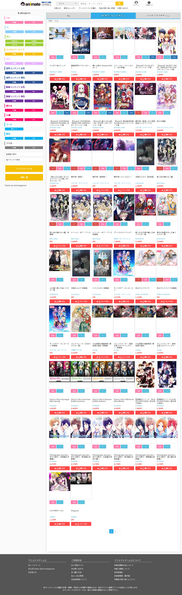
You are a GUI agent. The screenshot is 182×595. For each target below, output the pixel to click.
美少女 (9, 105)
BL (7, 27)
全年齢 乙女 (14, 41)
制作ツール (14, 129)
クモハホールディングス (165, 127)
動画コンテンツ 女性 (15, 87)
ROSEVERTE (139, 239)
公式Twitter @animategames (42, 568)
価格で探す (11, 154)
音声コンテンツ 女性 (15, 68)
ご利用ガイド (77, 565)
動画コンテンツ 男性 (15, 96)
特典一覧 (24, 177)
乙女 (8, 17)
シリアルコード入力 (24, 168)
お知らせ (32, 572)
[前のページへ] (107, 531)
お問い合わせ (77, 568)
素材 (8, 133)
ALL (69, 15)
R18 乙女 (14, 45)
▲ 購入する (59, 79)
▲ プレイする (102, 190)
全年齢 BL (34, 41)
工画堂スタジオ (76, 350)
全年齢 (14, 22)
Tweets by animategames (16, 185)
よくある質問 (77, 576)
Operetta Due (54, 183)
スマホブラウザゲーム (158, 15)
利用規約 (118, 572)
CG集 (8, 115)
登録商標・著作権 (122, 576)
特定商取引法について (123, 565)
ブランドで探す (13, 159)
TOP (50, 21)
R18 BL (34, 45)
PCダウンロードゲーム (113, 15)
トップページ (34, 565)
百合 (8, 58)
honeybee (53, 405)
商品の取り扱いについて (124, 579)
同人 (8, 36)
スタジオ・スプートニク (143, 127)
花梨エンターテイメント (122, 239)
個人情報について (122, 568)
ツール (9, 124)
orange (95, 350)
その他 (9, 143)
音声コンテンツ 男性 (15, 77)
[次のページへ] (119, 531)
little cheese (161, 183)
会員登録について (79, 579)
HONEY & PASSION (141, 294)
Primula (73, 72)
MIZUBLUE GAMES (56, 72)
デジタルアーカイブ (15, 49)
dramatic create (140, 72)
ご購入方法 (76, 572)
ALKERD (52, 517)
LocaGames (139, 183)
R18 (34, 22)
